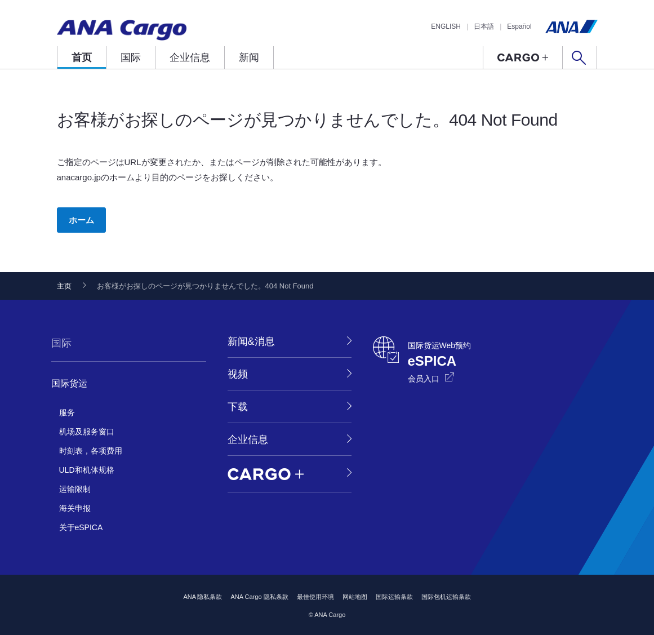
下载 (238, 407)
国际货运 (69, 383)
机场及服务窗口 (86, 432)
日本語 (484, 26)
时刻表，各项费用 (90, 451)
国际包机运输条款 (446, 596)
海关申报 (75, 508)
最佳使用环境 (315, 596)
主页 (64, 286)
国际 (131, 57)
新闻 (249, 57)
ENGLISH (446, 26)
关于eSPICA (81, 527)
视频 (238, 374)
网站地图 (354, 596)
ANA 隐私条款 (202, 596)
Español (519, 26)
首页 (82, 57)
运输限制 (75, 489)
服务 (67, 412)
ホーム (81, 220)
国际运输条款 (394, 596)
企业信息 (190, 57)
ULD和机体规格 (86, 470)
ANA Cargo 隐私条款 (259, 596)
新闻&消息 (251, 341)
